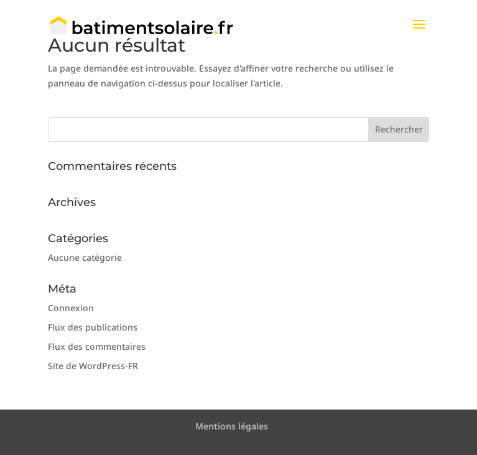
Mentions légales (231, 426)
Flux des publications (92, 327)
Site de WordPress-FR (93, 366)
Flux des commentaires (97, 346)
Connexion (71, 308)
